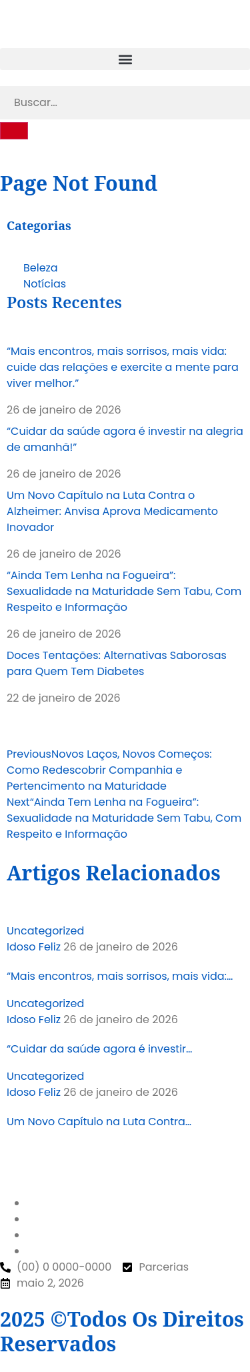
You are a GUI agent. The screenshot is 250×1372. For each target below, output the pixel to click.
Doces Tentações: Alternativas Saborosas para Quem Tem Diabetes (117, 663)
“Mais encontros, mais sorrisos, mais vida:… (120, 976)
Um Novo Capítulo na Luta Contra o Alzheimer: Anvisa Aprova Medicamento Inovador (112, 511)
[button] (125, 59)
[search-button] (14, 130)
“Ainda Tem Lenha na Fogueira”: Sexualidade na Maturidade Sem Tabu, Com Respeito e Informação (124, 591)
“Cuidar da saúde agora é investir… (99, 1049)
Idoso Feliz (34, 946)
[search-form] (125, 102)
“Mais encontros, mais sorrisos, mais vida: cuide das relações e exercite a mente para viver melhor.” (123, 367)
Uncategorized (45, 930)
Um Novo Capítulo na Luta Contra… (99, 1121)
